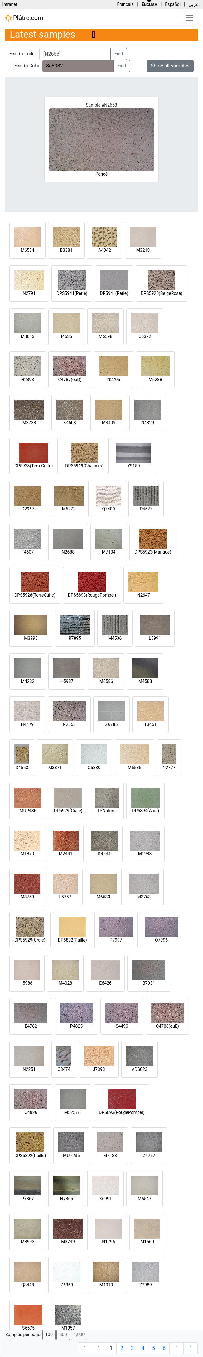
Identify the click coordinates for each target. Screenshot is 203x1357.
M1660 (147, 1241)
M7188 (110, 1155)
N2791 (29, 293)
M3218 (143, 250)
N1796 (108, 1241)
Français (125, 4)
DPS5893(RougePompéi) (92, 595)
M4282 (28, 681)
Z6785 (111, 724)
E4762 (31, 1026)
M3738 (29, 422)
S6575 (28, 1327)
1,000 (79, 1334)
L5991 (155, 638)
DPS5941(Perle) (71, 293)
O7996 (161, 939)
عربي (193, 4)
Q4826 (30, 1112)
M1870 (27, 853)
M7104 (109, 551)
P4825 (76, 1026)
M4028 (65, 983)
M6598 (106, 336)
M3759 (27, 896)
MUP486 (28, 810)
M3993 (28, 1241)
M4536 (115, 638)
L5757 (65, 896)
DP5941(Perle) (114, 293)
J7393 (99, 1069)
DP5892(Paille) (72, 939)
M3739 (68, 1241)
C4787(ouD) (69, 379)
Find (118, 54)
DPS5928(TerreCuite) (35, 595)
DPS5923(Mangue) (152, 551)
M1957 (68, 1327)
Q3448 (27, 1284)
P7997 (116, 939)
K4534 (104, 853)
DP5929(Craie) (68, 810)
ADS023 (139, 1069)
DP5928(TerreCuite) (33, 465)
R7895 (75, 638)
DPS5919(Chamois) (84, 465)
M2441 (66, 853)
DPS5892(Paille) (30, 1155)
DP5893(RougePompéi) (121, 1112)
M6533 (103, 896)
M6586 (106, 681)
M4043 (28, 336)
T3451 (150, 724)
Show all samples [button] (170, 66)
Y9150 (134, 465)
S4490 (122, 1026)
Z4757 (149, 1155)
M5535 (135, 767)
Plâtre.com (24, 18)
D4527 (146, 508)
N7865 (66, 1198)
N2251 (29, 1069)
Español (173, 4)
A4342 (104, 250)
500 (63, 1334)
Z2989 (145, 1284)
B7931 (149, 983)
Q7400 (108, 508)
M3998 (31, 638)
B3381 (66, 250)
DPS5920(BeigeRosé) (161, 293)
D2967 (28, 508)
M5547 (145, 1198)
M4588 (145, 681)
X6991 (105, 1198)
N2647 (143, 595)
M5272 (69, 508)
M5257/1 (73, 1112)
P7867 (27, 1198)
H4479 (27, 724)
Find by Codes (23, 53)
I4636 (66, 336)
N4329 (147, 422)
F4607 (28, 551)
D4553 (22, 767)
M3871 (55, 767)
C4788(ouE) (167, 1026)
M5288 (155, 379)
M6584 (27, 250)
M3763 (144, 896)
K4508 (69, 422)
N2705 (113, 379)
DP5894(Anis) (145, 810)
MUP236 (71, 1155)
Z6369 (67, 1284)
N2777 (168, 767)
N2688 (68, 551)
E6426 (105, 983)
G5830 (94, 767)
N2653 (69, 724)
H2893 (27, 379)
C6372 (144, 336)
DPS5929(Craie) (30, 939)
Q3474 (63, 1069)
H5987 (66, 681)
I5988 (27, 983)
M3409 (109, 422)
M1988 (145, 853)
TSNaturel (107, 810)
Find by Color (27, 65)
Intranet (9, 4)
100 (49, 1334)
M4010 (106, 1284)
